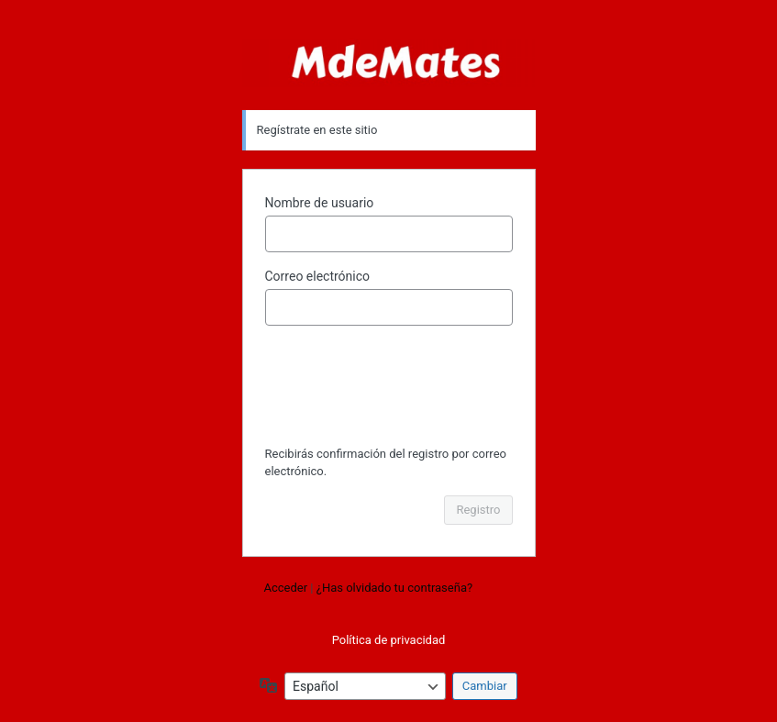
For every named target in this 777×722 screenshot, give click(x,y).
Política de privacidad (389, 640)
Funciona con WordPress (389, 63)
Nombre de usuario (319, 202)
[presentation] (390, 387)
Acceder (286, 587)
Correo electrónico (318, 276)
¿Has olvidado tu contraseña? (394, 587)
